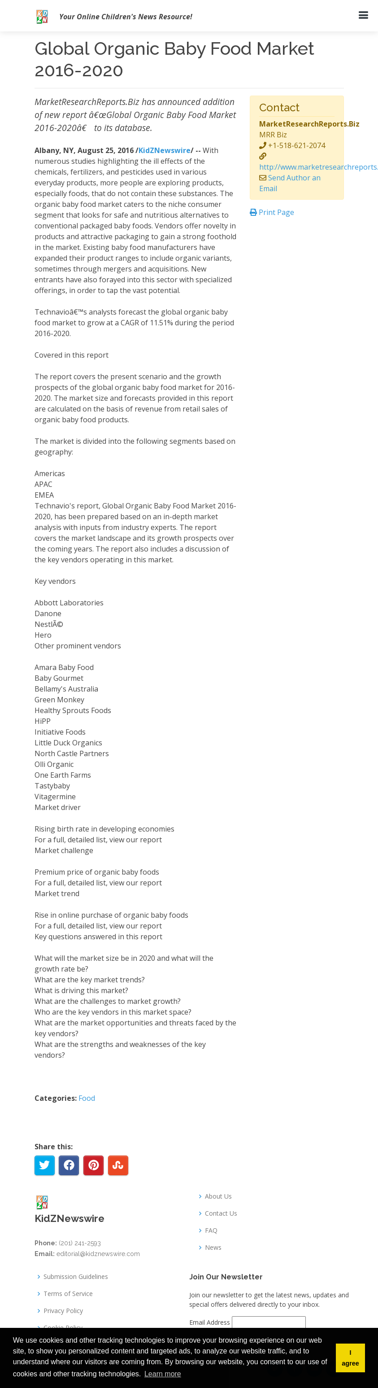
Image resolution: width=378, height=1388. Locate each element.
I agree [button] (350, 1358)
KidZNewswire (165, 150)
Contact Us (221, 1213)
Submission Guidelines (75, 1277)
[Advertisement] (297, 273)
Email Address (209, 1322)
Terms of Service (68, 1294)
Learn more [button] (162, 1374)
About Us (218, 1196)
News (213, 1247)
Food (86, 1098)
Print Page (272, 212)
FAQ (211, 1230)
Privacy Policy (63, 1311)
